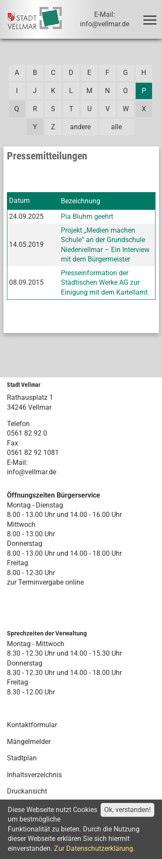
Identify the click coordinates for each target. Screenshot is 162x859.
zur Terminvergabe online (45, 582)
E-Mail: (17, 462)
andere (80, 127)
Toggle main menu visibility (151, 16)
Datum (19, 200)
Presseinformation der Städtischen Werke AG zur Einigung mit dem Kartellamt (104, 282)
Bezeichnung (80, 201)
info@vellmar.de (31, 472)
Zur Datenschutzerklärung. (94, 848)
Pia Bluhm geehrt (87, 216)
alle (116, 127)
